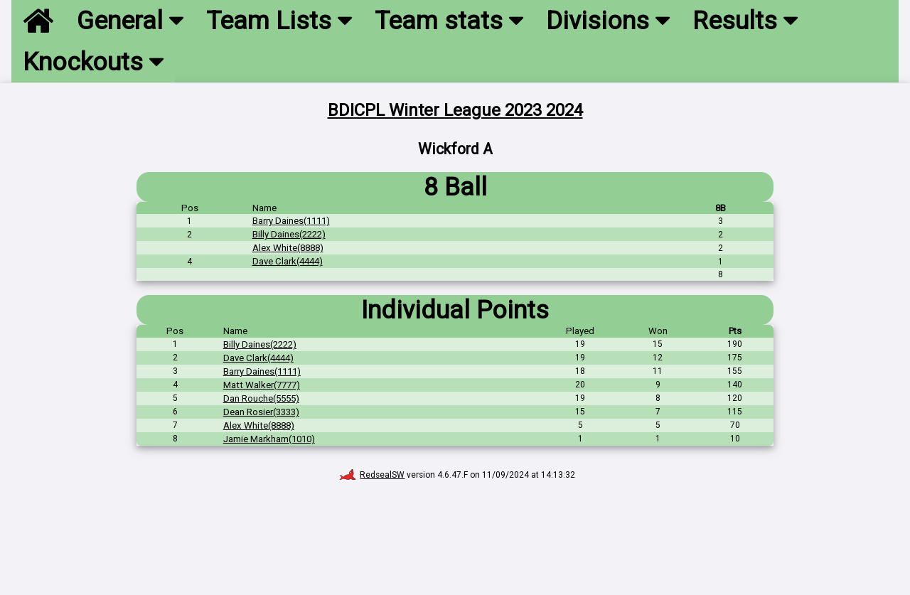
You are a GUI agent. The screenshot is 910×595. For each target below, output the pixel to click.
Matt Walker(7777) (261, 385)
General (130, 21)
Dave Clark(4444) (287, 261)
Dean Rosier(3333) (261, 412)
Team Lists (279, 21)
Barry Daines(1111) (291, 220)
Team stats (449, 21)
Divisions (608, 21)
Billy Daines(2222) (289, 234)
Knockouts (93, 62)
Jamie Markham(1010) (269, 439)
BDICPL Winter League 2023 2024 (455, 110)
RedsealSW (372, 475)
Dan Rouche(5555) (261, 398)
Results (745, 21)
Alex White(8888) (287, 247)
